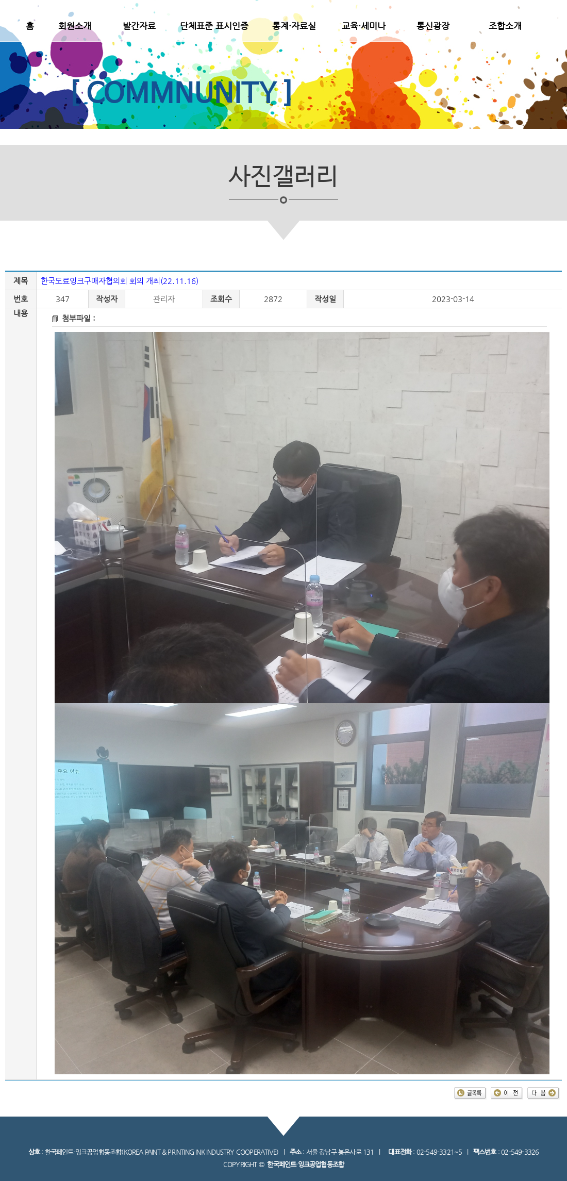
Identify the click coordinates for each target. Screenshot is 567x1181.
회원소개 (74, 26)
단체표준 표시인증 (214, 26)
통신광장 (432, 26)
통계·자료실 (294, 26)
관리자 (164, 299)
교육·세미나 (364, 26)
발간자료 (139, 26)
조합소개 (505, 26)
